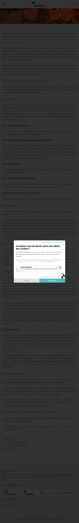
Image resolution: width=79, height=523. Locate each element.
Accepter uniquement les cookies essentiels (52, 242)
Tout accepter (52, 280)
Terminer (27, 280)
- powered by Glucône (51, 276)
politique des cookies (49, 261)
